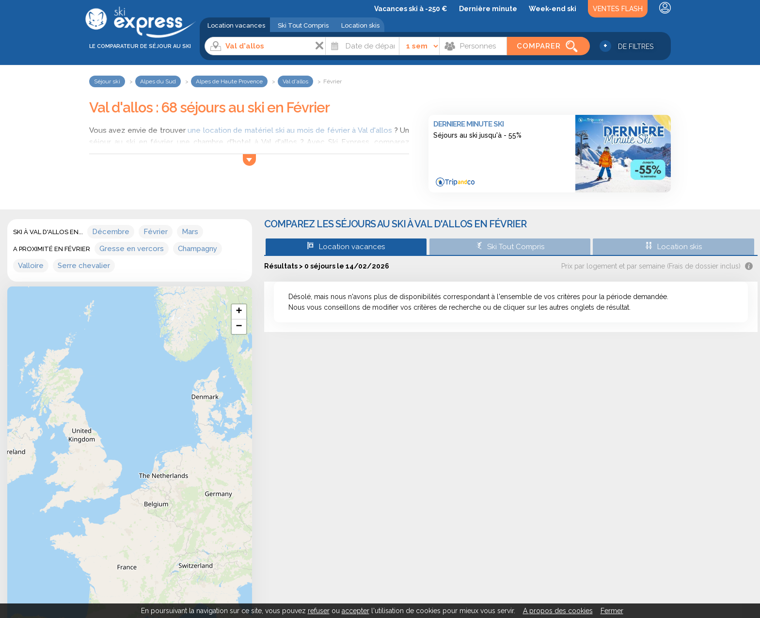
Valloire (31, 265)
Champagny (197, 248)
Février (155, 231)
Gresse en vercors (131, 248)
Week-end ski (552, 9)
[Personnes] (473, 46)
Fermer (612, 611)
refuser (319, 611)
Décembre (110, 231)
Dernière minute (488, 9)
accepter (355, 611)
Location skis (360, 25)
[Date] (362, 46)
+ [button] (239, 311)
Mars (190, 231)
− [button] (239, 326)
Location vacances (236, 25)
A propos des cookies (558, 611)
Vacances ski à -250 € (410, 9)
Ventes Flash (618, 9)
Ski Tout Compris (303, 25)
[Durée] (419, 46)
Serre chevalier (84, 265)
